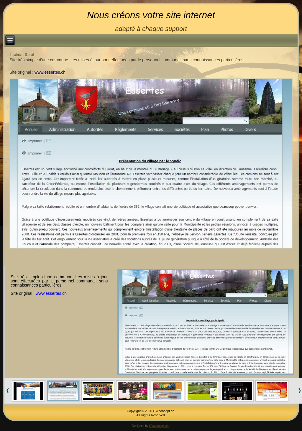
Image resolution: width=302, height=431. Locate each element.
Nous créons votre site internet (151, 15)
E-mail (30, 54)
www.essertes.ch (50, 72)
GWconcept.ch (159, 425)
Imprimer (16, 54)
